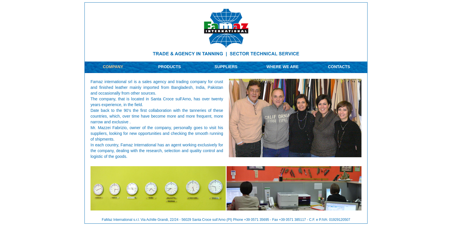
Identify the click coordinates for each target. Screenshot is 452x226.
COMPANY (113, 66)
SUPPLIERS (225, 66)
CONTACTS (339, 66)
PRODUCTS (169, 66)
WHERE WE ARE (282, 66)
